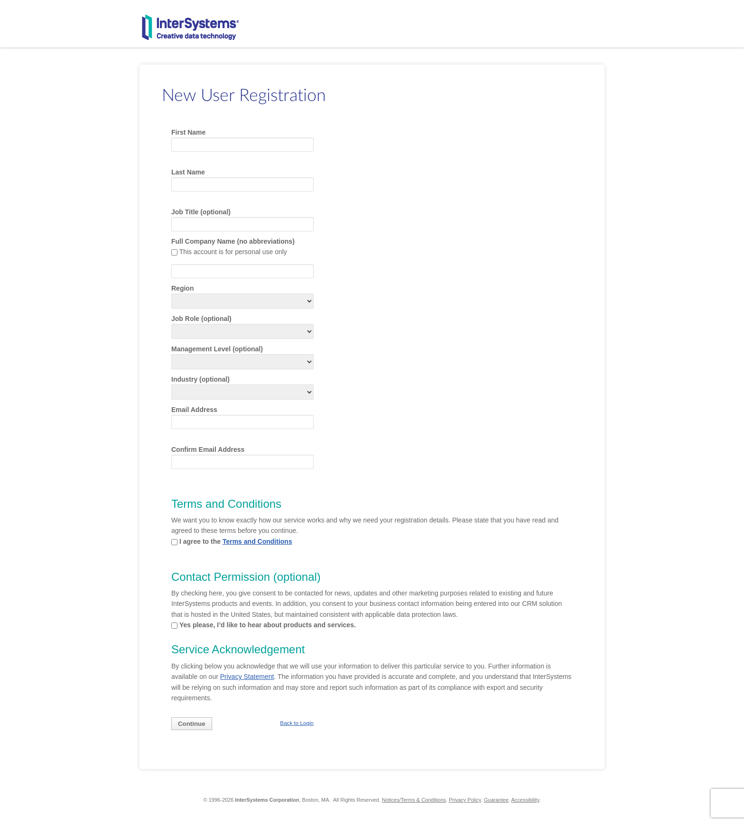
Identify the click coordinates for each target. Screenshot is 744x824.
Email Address (194, 409)
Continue (191, 723)
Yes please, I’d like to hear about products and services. (267, 625)
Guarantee (496, 800)
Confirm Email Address (207, 449)
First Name (188, 132)
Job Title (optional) (201, 212)
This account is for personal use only (233, 252)
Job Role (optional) (201, 318)
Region (182, 288)
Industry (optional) (200, 379)
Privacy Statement (247, 676)
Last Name (188, 172)
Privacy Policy (465, 800)
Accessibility (525, 800)
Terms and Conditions (257, 541)
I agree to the (235, 541)
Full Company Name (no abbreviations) (233, 241)
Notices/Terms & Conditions (414, 800)
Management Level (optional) (217, 349)
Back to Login (297, 723)
